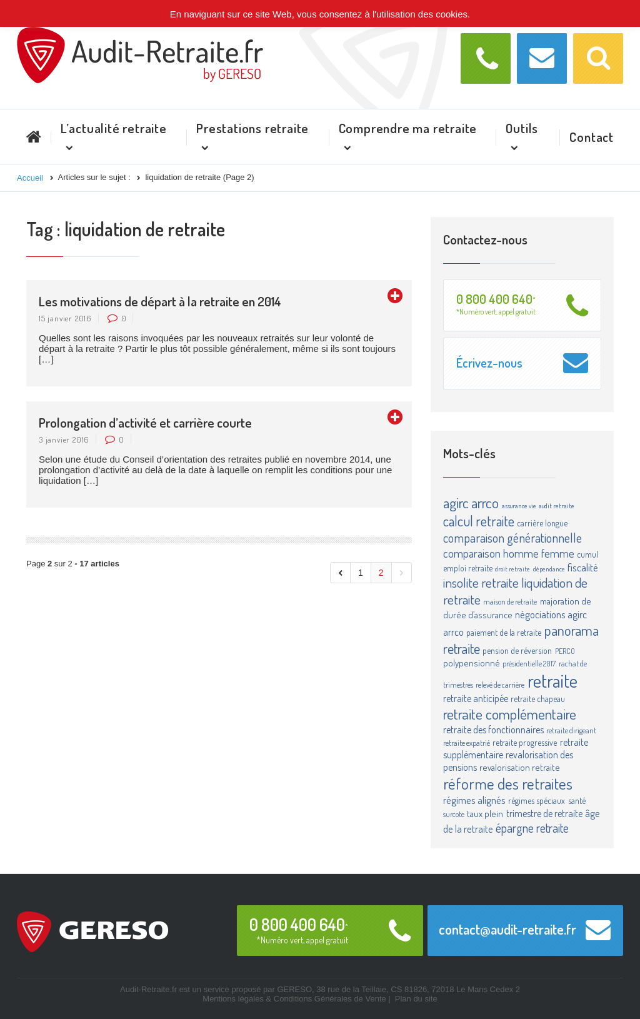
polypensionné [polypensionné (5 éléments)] (471, 663)
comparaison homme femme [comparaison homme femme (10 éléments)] (508, 553)
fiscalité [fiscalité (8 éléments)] (583, 567)
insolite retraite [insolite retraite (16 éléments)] (481, 582)
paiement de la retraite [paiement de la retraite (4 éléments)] (503, 632)
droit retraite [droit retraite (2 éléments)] (512, 569)
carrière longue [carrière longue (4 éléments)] (542, 523)
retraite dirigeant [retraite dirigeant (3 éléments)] (571, 730)
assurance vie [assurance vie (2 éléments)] (519, 505)
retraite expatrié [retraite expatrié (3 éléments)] (466, 743)
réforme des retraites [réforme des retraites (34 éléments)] (507, 783)
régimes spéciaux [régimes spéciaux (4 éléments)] (536, 800)
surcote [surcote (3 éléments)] (453, 814)
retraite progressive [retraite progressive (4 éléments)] (524, 742)
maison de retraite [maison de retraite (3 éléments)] (510, 601)
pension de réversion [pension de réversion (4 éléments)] (517, 650)
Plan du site (416, 998)
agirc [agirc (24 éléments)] (456, 502)
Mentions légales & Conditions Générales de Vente (294, 998)
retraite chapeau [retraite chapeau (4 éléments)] (538, 698)
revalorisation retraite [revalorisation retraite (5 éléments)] (519, 767)
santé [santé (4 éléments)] (577, 800)
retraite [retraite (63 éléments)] (553, 680)
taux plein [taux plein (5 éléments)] (485, 814)
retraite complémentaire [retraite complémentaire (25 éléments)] (509, 714)
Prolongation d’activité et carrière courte (145, 422)
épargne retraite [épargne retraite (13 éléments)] (532, 828)
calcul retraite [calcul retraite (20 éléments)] (478, 521)
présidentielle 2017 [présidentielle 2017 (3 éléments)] (529, 663)
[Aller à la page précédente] (340, 572)
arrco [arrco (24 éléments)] (485, 502)
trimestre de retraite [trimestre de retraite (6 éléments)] (544, 813)
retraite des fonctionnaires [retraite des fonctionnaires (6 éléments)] (493, 729)
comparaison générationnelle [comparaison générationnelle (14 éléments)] (512, 538)
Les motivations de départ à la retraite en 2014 (160, 301)
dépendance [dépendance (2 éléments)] (549, 569)
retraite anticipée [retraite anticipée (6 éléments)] (475, 698)
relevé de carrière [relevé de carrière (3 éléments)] (500, 685)
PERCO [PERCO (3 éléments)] (565, 651)
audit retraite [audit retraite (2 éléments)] (556, 505)
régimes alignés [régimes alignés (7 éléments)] (474, 799)
